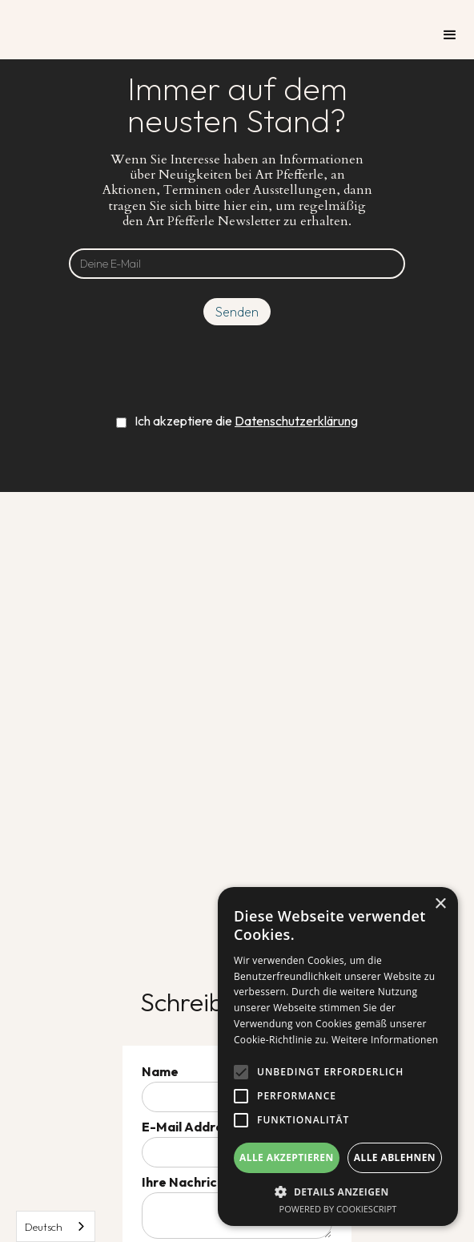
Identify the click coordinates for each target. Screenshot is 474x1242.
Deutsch (43, 1226)
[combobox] (55, 1226)
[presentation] (237, 368)
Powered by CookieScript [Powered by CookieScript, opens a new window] (338, 1209)
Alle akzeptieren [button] (286, 1157)
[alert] (338, 1056)
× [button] (440, 904)
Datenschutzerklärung (296, 421)
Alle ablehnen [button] (395, 1157)
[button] (450, 35)
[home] (64, 17)
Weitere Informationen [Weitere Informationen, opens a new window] (385, 1039)
